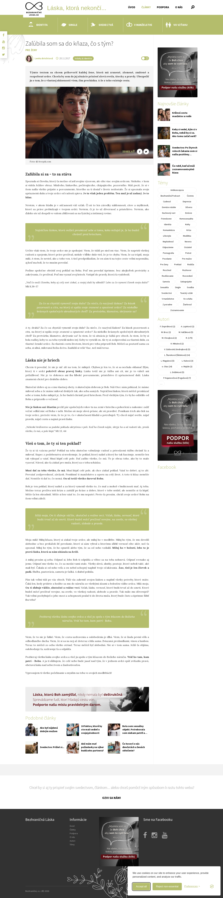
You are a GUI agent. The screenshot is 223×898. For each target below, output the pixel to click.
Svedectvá (102, 25)
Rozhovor (186, 270)
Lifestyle (167, 235)
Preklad (177, 264)
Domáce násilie (169, 207)
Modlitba (187, 235)
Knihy (187, 224)
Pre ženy (31, 50)
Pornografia (168, 253)
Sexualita (164, 287)
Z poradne (167, 304)
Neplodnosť (168, 241)
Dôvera (189, 207)
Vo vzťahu (177, 25)
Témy (72, 844)
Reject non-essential (167, 886)
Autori (72, 840)
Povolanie (167, 258)
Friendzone (166, 218)
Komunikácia (169, 230)
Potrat (188, 253)
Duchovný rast (168, 213)
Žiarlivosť (187, 304)
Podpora (163, 7)
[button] (193, 7)
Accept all (141, 886)
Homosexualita (186, 218)
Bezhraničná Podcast (170, 195)
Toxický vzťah (186, 293)
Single (69, 25)
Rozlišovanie (167, 275)
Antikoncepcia (177, 190)
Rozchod (167, 270)
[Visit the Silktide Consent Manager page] (212, 886)
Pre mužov (187, 258)
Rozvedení (187, 275)
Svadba (190, 287)
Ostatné (188, 247)
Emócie (188, 213)
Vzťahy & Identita (83, 58)
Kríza (188, 230)
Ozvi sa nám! (111, 798)
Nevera (188, 241)
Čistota (190, 195)
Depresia (187, 201)
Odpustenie (167, 247)
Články (146, 7)
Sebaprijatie (186, 281)
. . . (161, 383)
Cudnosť (167, 201)
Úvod (131, 7)
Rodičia (190, 264)
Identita (38, 25)
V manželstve (139, 25)
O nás (179, 7)
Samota (166, 281)
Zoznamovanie (177, 310)
